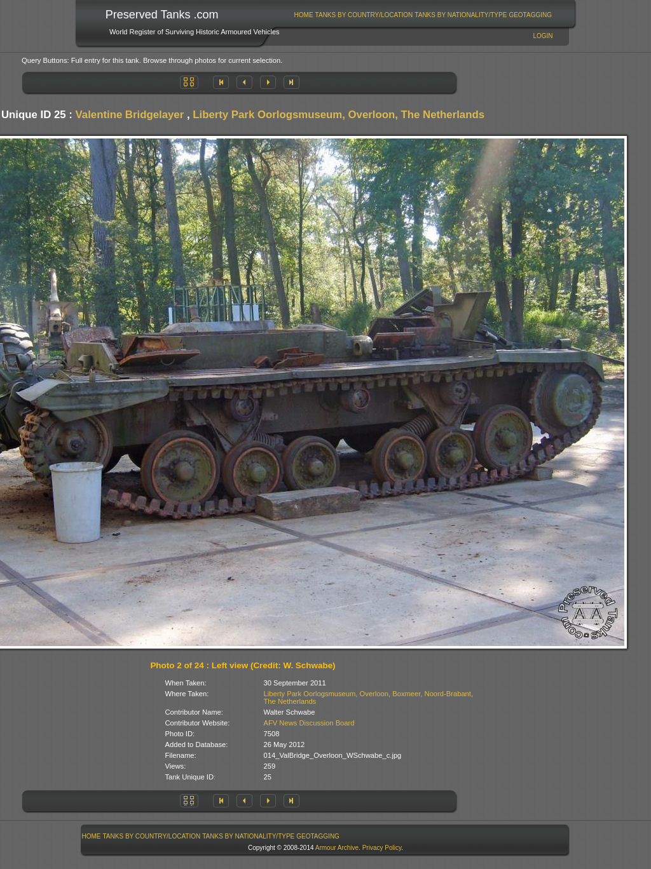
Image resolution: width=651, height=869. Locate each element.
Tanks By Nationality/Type (461, 14)
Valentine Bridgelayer (130, 115)
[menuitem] (303, 15)
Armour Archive (337, 847)
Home (303, 14)
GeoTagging (530, 14)
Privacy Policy (382, 847)
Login (542, 35)
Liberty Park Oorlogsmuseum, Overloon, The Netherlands (338, 115)
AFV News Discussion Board (309, 723)
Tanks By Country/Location (364, 14)
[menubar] (422, 15)
